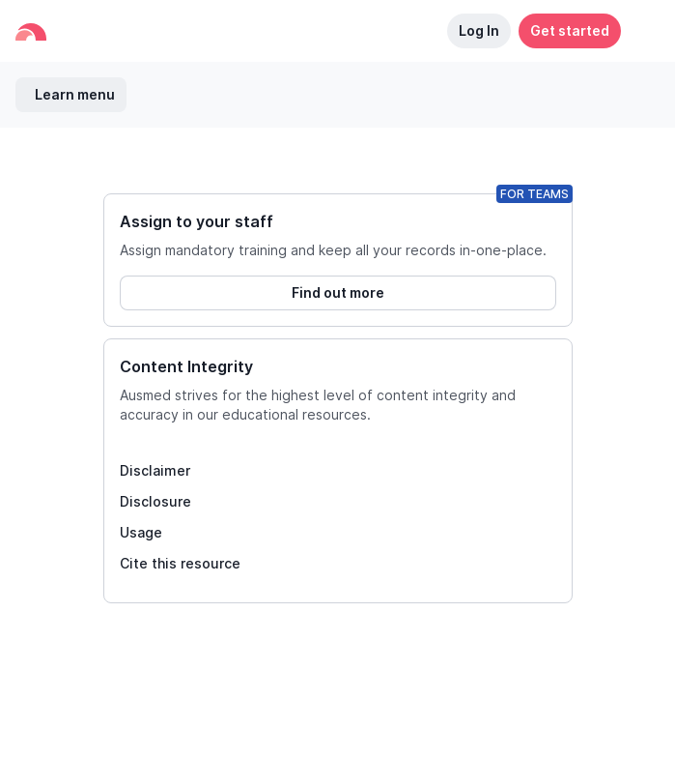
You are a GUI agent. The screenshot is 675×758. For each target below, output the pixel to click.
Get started (569, 30)
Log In (479, 30)
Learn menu (75, 94)
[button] (640, 31)
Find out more (338, 292)
